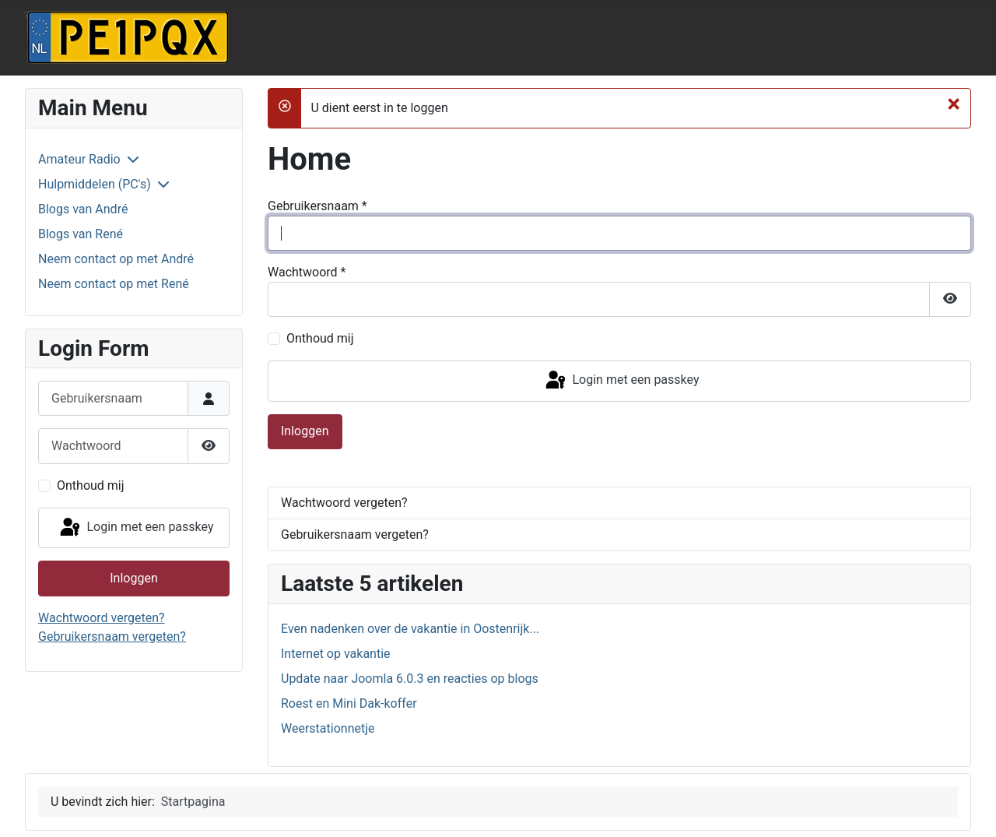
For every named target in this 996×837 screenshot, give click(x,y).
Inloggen (134, 578)
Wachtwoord (307, 272)
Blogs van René (80, 234)
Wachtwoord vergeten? (101, 617)
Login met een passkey (136, 528)
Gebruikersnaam (317, 206)
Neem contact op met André (116, 258)
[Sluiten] (953, 103)
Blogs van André (83, 209)
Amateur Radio (79, 159)
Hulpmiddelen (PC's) (94, 184)
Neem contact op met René (113, 283)
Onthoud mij (90, 485)
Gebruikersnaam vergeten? (112, 636)
